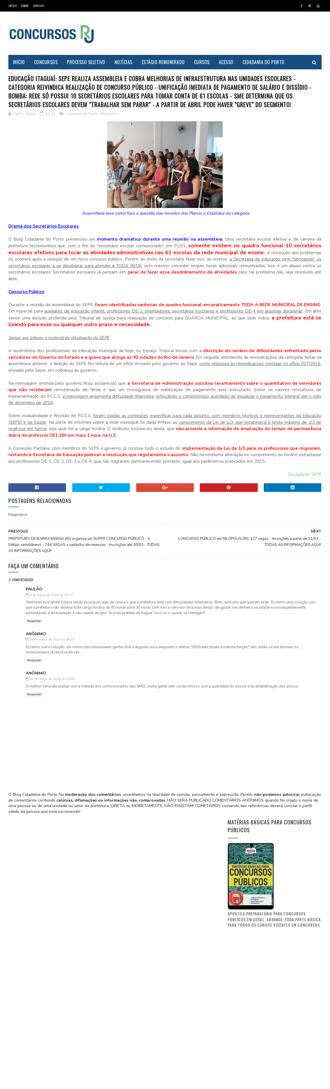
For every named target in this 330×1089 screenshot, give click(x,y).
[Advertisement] (216, 33)
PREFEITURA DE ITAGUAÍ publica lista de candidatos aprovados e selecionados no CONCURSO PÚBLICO (290, 698)
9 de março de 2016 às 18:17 (51, 704)
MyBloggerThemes (63, 1081)
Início (12, 5)
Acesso (226, 62)
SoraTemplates (36, 1081)
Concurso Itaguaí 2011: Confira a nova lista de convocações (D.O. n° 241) (288, 727)
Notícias (123, 62)
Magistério (109, 151)
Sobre (25, 5)
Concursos (46, 62)
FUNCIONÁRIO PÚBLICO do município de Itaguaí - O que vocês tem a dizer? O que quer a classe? (290, 757)
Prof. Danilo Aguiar (247, 628)
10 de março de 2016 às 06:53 (52, 759)
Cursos (202, 62)
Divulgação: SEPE (200, 577)
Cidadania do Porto (264, 62)
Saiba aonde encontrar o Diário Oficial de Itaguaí (287, 665)
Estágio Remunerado (163, 62)
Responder (34, 741)
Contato (38, 5)
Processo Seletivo (86, 62)
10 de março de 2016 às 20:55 (52, 798)
